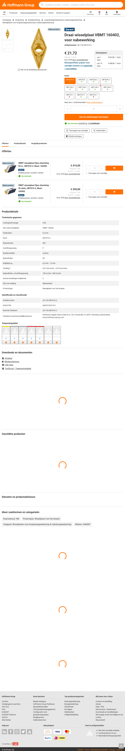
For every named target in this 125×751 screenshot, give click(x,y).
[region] (9, 51)
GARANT (5, 712)
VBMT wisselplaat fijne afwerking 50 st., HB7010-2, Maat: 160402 (33, 164)
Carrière (5, 701)
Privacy (112, 750)
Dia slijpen (68, 709)
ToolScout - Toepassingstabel (16, 368)
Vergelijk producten (39, 143)
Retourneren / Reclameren (106, 709)
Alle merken (6, 720)
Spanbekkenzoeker (40, 707)
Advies (98, 704)
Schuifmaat (69, 707)
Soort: (66, 76)
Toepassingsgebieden (28, 13)
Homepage (7, 20)
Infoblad (7, 358)
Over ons (5, 707)
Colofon (80, 750)
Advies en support (63, 13)
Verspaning (19, 20)
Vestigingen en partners (11, 704)
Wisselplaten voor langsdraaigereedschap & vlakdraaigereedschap (28, 23)
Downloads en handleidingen (107, 712)
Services (42, 13)
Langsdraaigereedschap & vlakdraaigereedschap (63, 20)
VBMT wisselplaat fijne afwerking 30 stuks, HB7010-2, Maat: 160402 (33, 188)
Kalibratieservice (39, 720)
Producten (13, 13)
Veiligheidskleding (71, 715)
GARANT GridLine (9, 715)
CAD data (7, 365)
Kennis (51, 13)
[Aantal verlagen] (67, 109)
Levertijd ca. (89, 123)
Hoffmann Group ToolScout (44, 704)
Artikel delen (99, 130)
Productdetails (20, 143)
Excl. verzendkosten (80, 60)
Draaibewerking (34, 20)
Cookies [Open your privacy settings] (119, 750)
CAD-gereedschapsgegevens (44, 709)
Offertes (5, 143)
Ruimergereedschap (72, 701)
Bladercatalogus (74, 136)
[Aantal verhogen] (120, 109)
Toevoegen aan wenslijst (77, 130)
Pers (3, 709)
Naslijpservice (38, 717)
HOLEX (5, 717)
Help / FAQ (100, 707)
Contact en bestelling (104, 701)
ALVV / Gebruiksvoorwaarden (96, 750)
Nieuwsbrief (100, 720)
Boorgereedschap (71, 704)
